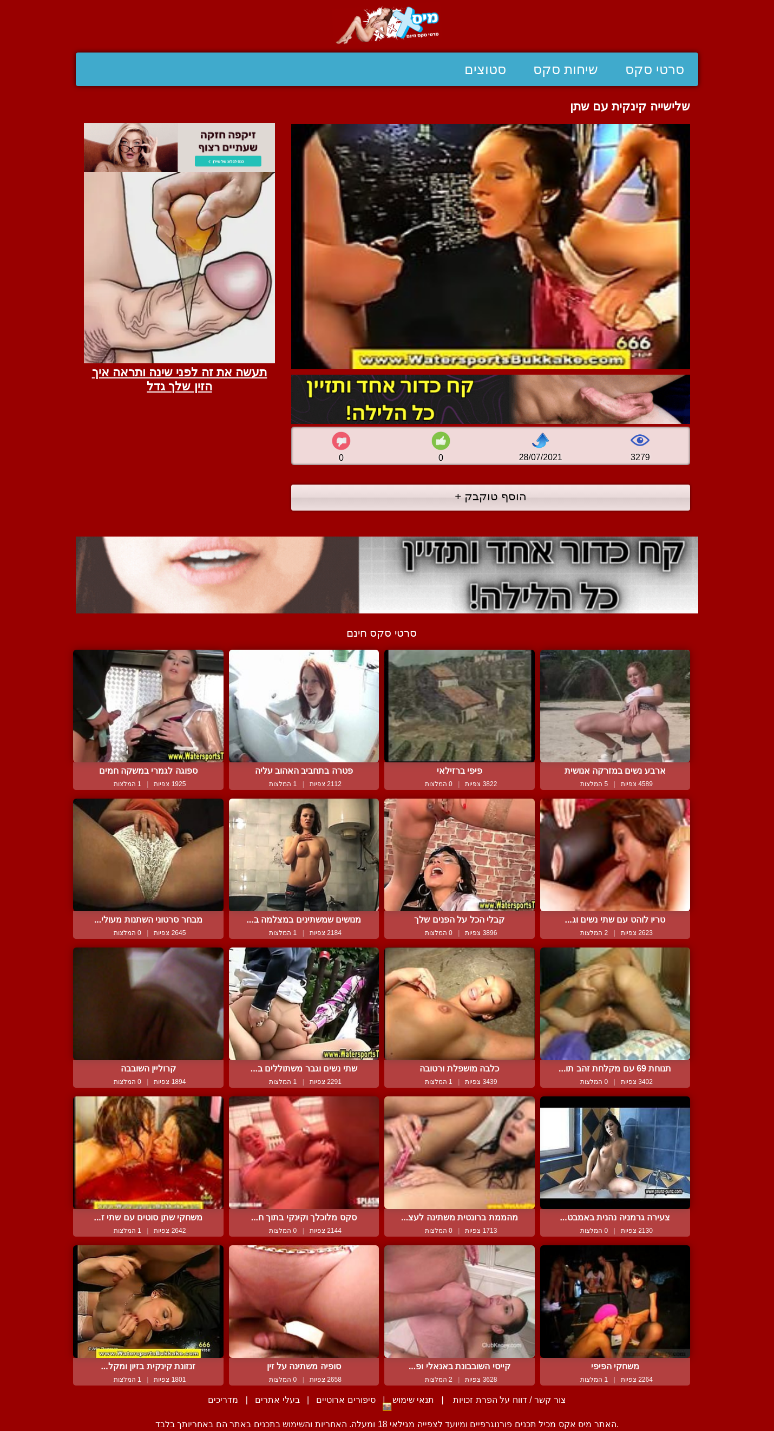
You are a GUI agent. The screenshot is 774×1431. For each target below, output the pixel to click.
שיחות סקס (565, 69)
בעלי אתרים (277, 1399)
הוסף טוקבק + (491, 496)
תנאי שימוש (413, 1399)
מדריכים (223, 1399)
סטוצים (485, 69)
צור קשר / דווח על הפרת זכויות (508, 1399)
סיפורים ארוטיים (345, 1399)
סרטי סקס (654, 69)
